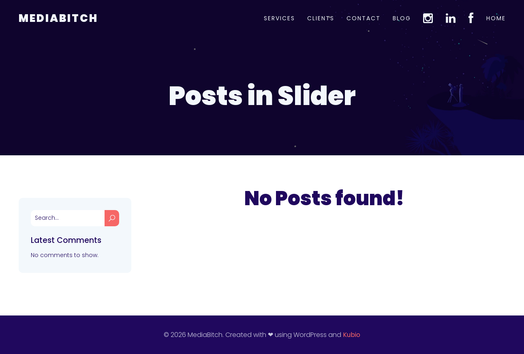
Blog (402, 18)
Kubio (351, 334)
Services (279, 18)
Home (496, 18)
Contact (363, 18)
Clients (320, 18)
